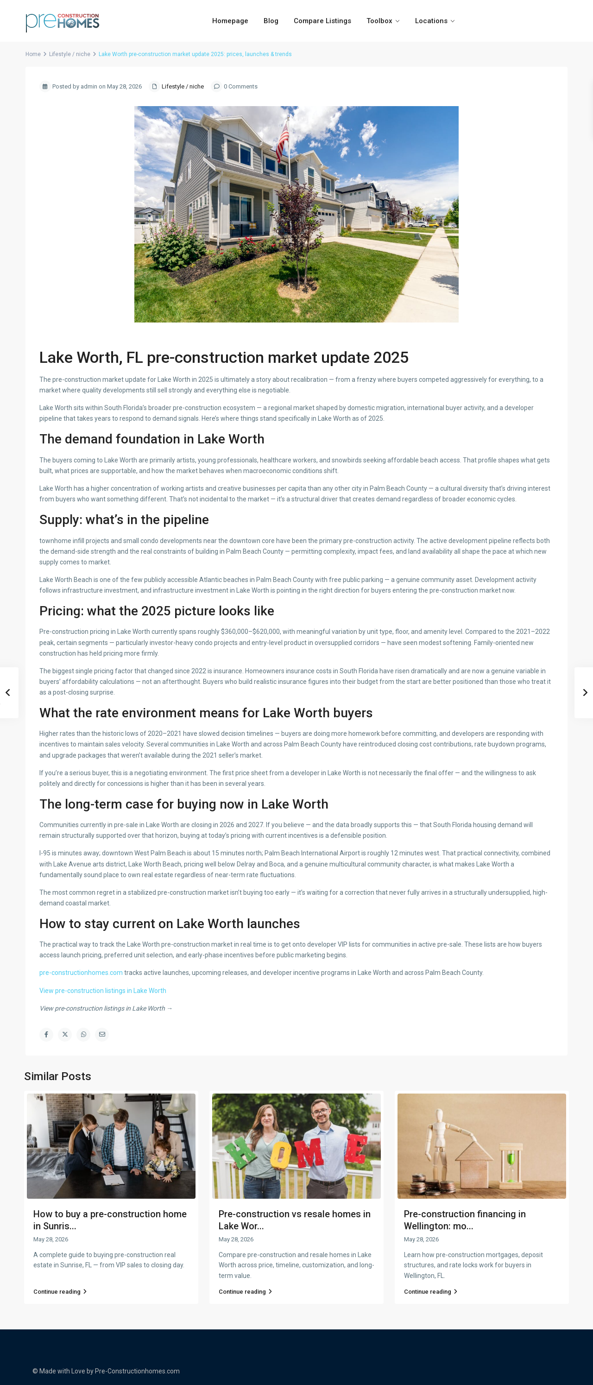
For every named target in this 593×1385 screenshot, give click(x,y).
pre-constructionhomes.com (81, 972)
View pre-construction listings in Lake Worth (102, 990)
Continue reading (60, 1291)
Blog (271, 21)
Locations (431, 21)
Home (33, 54)
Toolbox (379, 21)
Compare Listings (322, 21)
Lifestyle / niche (69, 54)
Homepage (230, 21)
